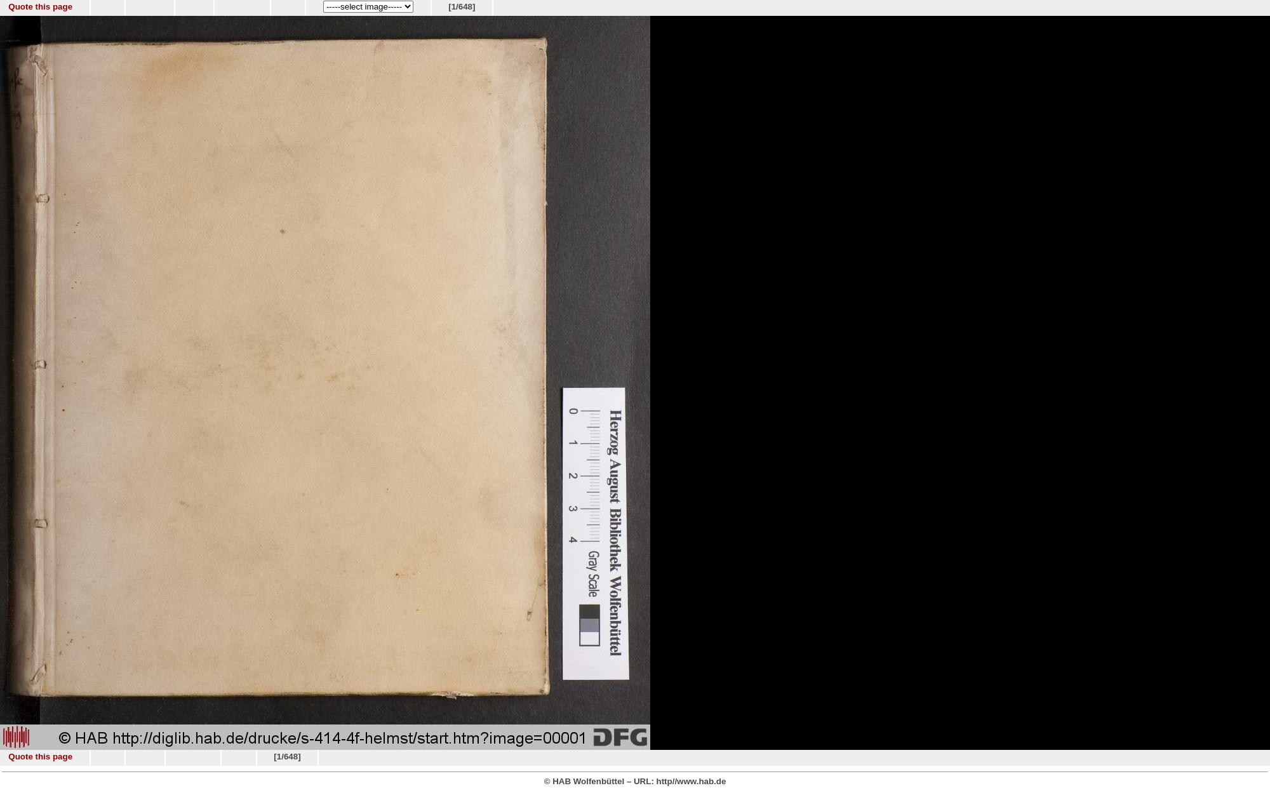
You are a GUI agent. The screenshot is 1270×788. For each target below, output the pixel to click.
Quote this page (40, 6)
